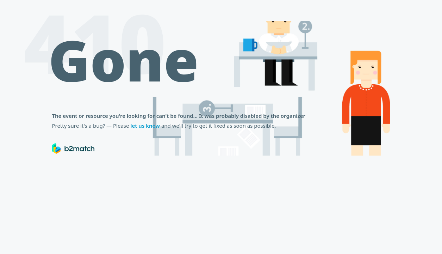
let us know (145, 125)
